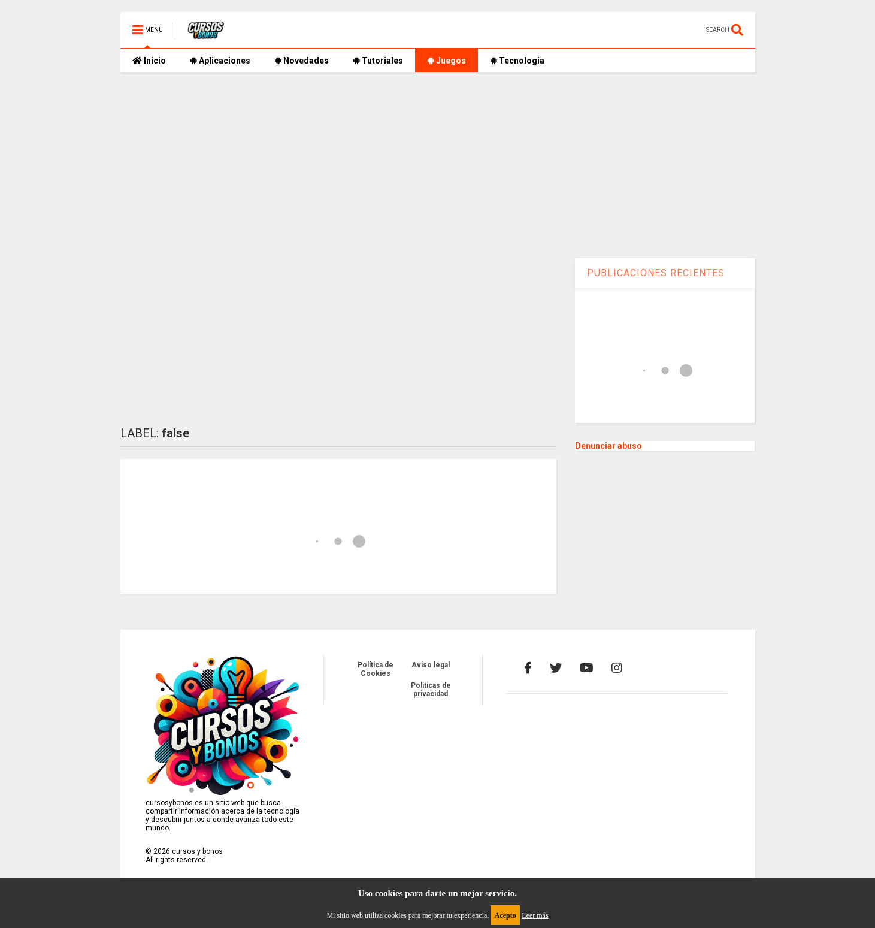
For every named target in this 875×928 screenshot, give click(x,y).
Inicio (149, 60)
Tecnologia (517, 60)
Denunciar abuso (608, 446)
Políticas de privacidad (431, 689)
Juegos (446, 60)
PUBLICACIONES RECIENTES (656, 273)
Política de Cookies (375, 669)
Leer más (535, 915)
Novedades (301, 60)
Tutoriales (378, 60)
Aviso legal (430, 665)
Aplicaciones (220, 60)
